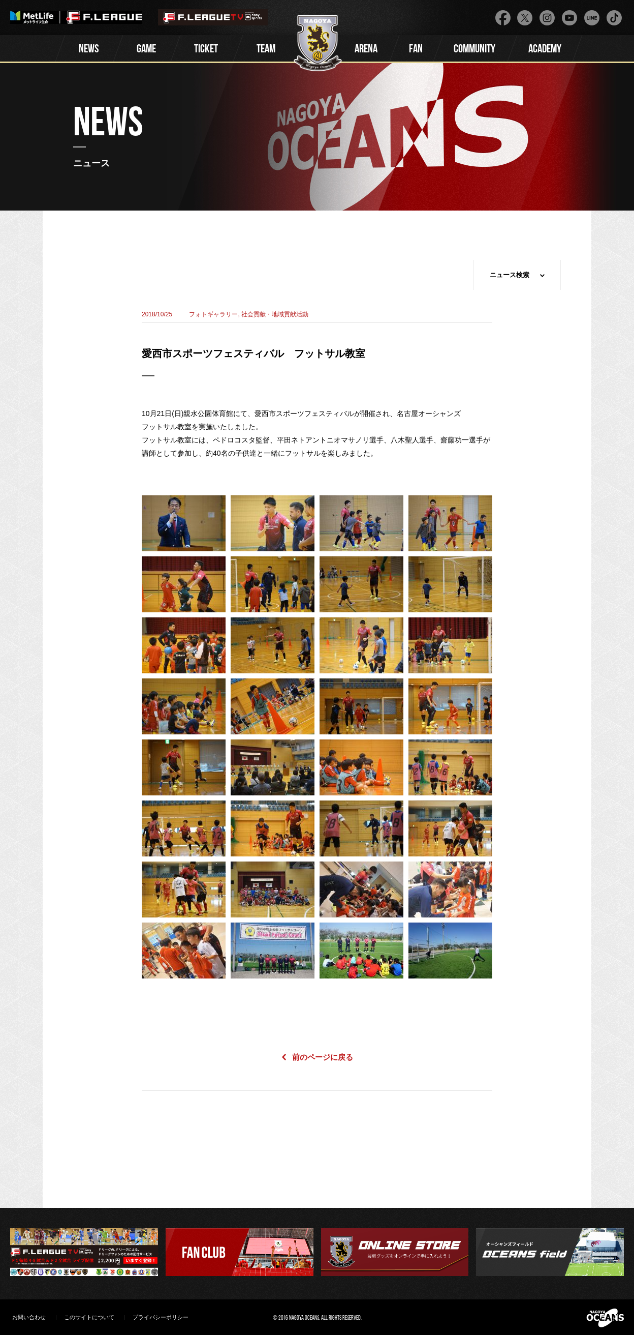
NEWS (89, 49)
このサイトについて (89, 1317)
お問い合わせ (29, 1317)
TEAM (266, 49)
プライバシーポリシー (160, 1317)
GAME (146, 49)
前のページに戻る (322, 1057)
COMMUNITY (474, 49)
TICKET (206, 49)
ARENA (366, 49)
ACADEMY (544, 49)
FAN (416, 49)
